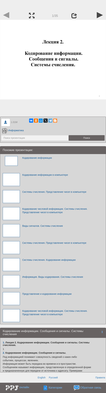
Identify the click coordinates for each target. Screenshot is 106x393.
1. (4, 342)
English (42, 377)
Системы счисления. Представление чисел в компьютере (54, 191)
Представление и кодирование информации (47, 294)
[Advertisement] (53, 5)
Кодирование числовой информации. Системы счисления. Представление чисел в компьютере (54, 210)
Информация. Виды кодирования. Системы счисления (52, 277)
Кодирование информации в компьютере (45, 174)
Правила (100, 377)
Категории (55, 387)
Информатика (13, 130)
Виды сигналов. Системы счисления (42, 225)
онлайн (24, 387)
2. (4, 352)
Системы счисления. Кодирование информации (49, 260)
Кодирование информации (37, 157)
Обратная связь (90, 387)
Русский (53, 377)
